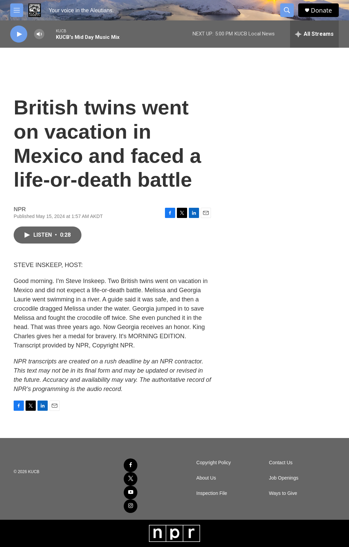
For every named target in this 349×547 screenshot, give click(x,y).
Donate (321, 10)
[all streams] (314, 34)
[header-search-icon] (287, 10)
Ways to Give (283, 493)
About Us (206, 478)
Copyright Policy (213, 462)
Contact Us (280, 462)
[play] (18, 34)
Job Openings (283, 478)
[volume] (39, 34)
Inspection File (211, 493)
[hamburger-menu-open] (16, 10)
